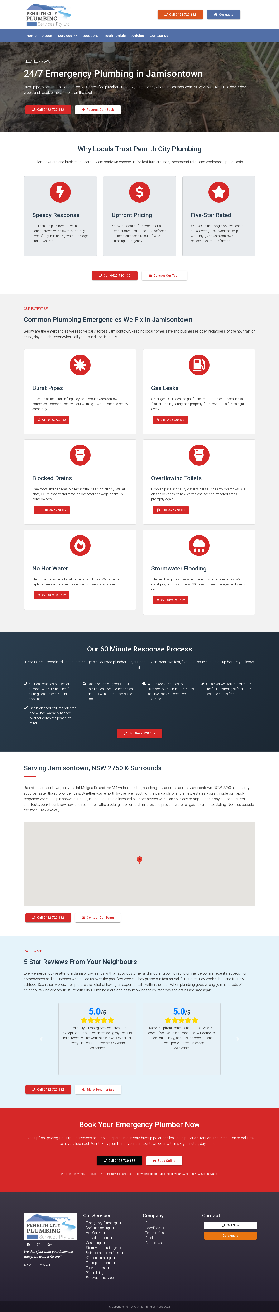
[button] (32, 35)
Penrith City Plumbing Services (144, 1306)
